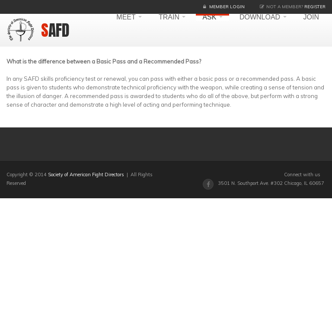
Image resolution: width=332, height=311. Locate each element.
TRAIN (172, 17)
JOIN (311, 17)
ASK (212, 17)
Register (315, 7)
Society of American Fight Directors (86, 174)
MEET (129, 17)
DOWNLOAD (263, 17)
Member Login (227, 7)
